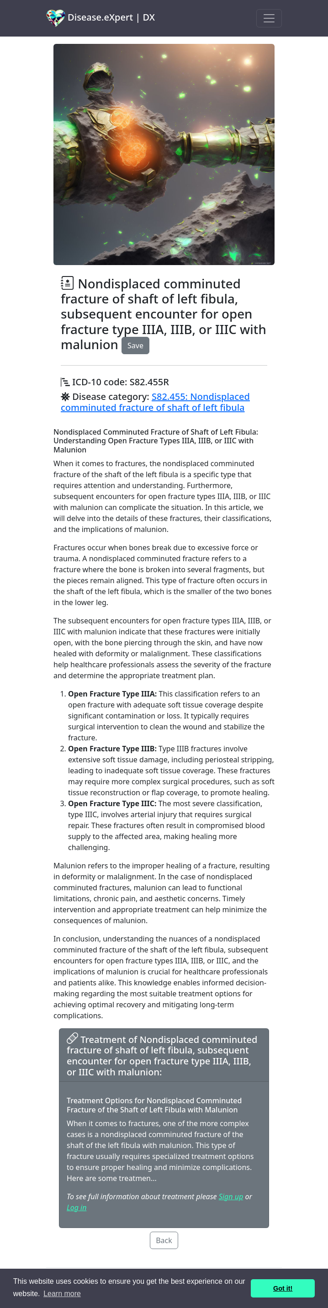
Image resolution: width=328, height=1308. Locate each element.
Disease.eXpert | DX (100, 18)
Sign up (231, 1196)
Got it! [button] (282, 1288)
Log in (76, 1207)
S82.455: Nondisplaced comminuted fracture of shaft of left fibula (155, 402)
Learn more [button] (62, 1293)
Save (135, 345)
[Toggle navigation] (269, 18)
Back (164, 1240)
